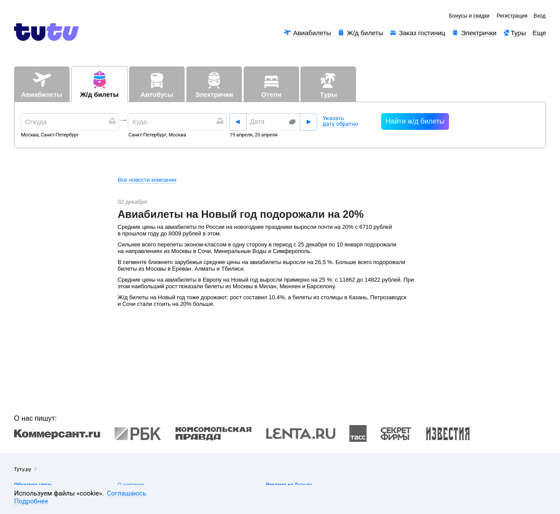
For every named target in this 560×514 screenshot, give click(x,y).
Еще (539, 33)
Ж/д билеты (365, 33)
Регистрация (512, 16)
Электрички (478, 33)
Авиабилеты (312, 33)
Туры (518, 33)
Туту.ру (22, 469)
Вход (539, 16)
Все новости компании (147, 179)
